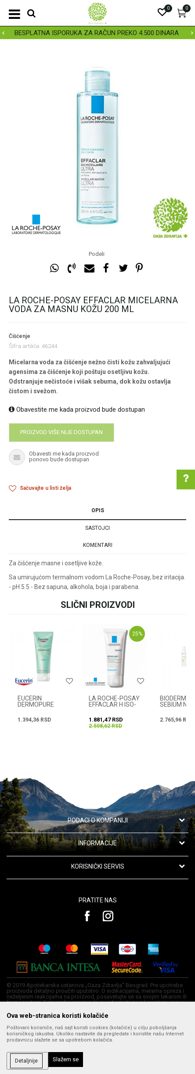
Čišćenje (19, 336)
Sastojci (97, 528)
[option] (97, 33)
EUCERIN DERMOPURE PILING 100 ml (37, 704)
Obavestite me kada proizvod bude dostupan (77, 409)
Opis (97, 510)
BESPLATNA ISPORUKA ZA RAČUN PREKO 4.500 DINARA (96, 33)
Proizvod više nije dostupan (61, 432)
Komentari (97, 545)
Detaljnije (26, 1061)
